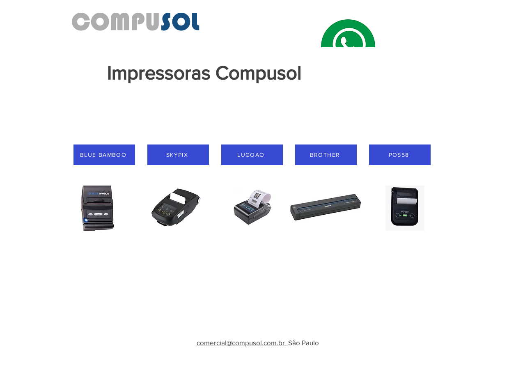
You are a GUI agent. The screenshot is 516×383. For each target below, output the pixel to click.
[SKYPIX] (178, 154)
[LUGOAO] (252, 154)
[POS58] (400, 154)
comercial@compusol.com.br (242, 342)
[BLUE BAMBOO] (104, 154)
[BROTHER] (326, 154)
